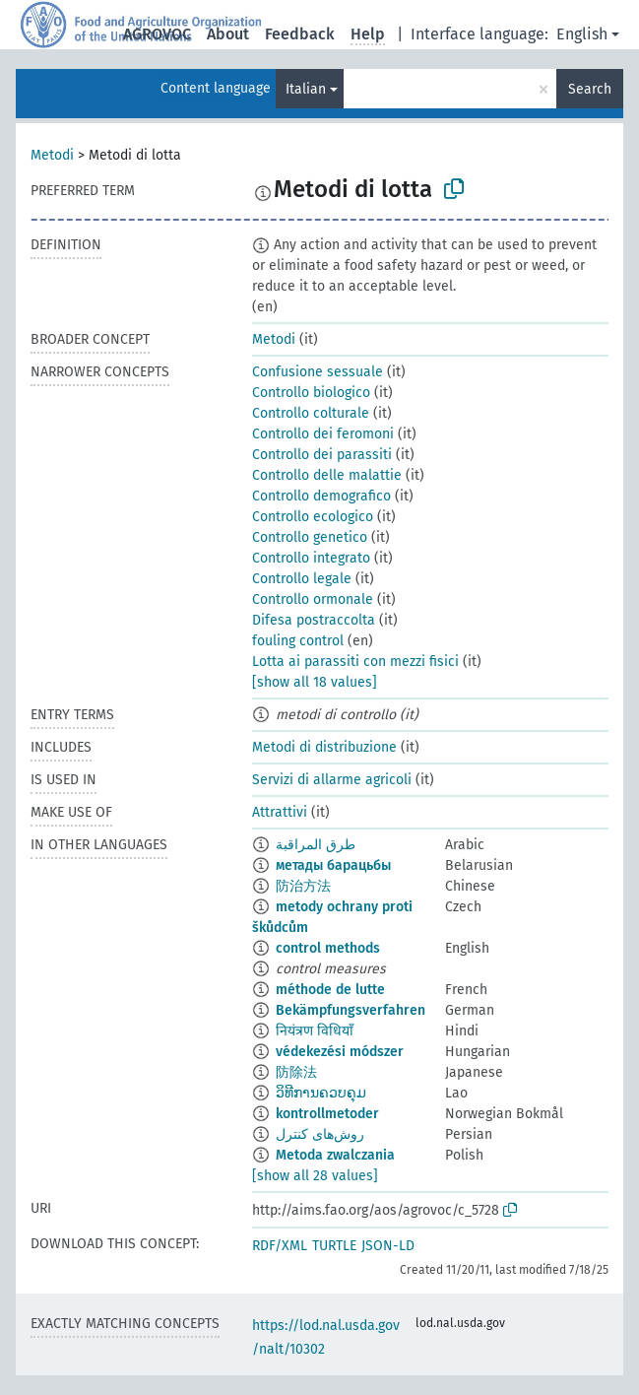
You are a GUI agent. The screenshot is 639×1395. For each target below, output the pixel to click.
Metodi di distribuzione (324, 747)
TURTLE (334, 1245)
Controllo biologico (311, 392)
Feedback (300, 34)
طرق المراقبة (315, 844)
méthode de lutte (330, 989)
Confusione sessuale (317, 372)
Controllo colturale (310, 413)
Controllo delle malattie (327, 475)
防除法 (296, 1072)
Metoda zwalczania (335, 1155)
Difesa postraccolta (313, 620)
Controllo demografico (321, 496)
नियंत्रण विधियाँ (314, 1031)
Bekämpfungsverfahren (350, 1010)
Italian (306, 89)
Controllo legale (301, 578)
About (228, 34)
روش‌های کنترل (320, 1134)
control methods (328, 948)
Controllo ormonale (312, 599)
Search (589, 89)
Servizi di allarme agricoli (332, 779)
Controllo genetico (309, 537)
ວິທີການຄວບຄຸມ (321, 1093)
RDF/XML (279, 1245)
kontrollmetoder (327, 1113)
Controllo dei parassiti (322, 454)
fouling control (298, 640)
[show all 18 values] (314, 682)
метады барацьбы (333, 865)
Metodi (52, 155)
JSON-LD (388, 1245)
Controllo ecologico (312, 516)
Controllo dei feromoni (323, 434)
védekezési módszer (340, 1051)
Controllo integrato (311, 558)
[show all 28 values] (315, 1175)
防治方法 (303, 886)
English (581, 34)
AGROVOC (157, 34)
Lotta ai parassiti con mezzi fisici (355, 661)
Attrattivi (279, 812)
